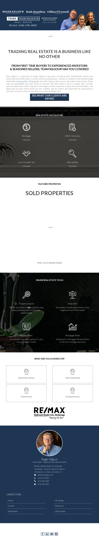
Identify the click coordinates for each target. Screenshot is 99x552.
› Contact (10, 506)
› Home (10, 500)
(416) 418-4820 (43, 478)
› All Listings (59, 500)
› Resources (59, 506)
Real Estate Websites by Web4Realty (44, 540)
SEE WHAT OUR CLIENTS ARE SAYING (49, 97)
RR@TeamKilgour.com (45, 475)
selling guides (33, 81)
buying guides (22, 81)
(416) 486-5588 (43, 481)
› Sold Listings (59, 511)
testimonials (19, 84)
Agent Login (63, 540)
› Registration (12, 511)
